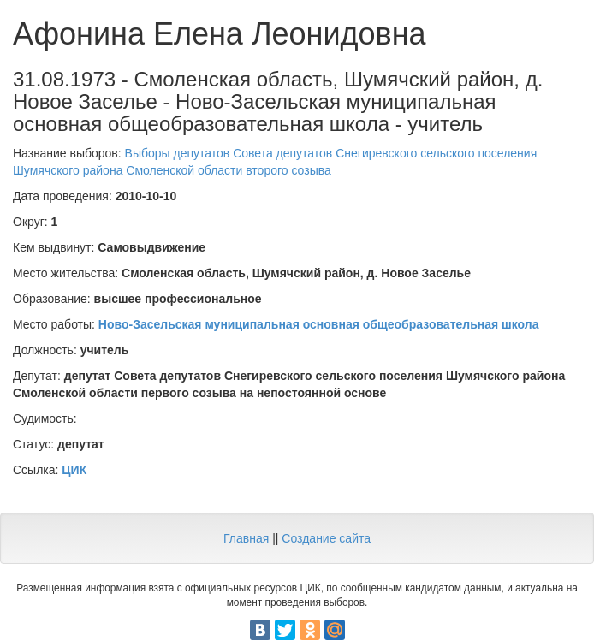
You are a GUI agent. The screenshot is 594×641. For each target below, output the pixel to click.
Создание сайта (326, 538)
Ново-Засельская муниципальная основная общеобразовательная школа (318, 324)
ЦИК (74, 470)
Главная (246, 538)
